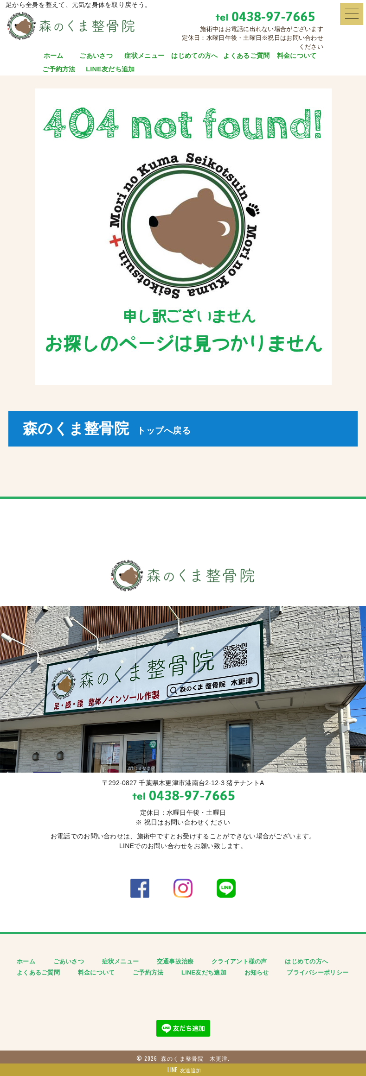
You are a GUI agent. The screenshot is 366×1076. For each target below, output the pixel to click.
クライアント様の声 (239, 961)
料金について (297, 55)
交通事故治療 (175, 961)
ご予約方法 (58, 69)
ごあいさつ (95, 55)
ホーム (54, 55)
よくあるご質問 (246, 55)
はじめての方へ (194, 55)
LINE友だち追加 (110, 69)
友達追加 (183, 1069)
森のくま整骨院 (107, 428)
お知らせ (256, 972)
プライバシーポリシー (317, 972)
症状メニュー (144, 55)
